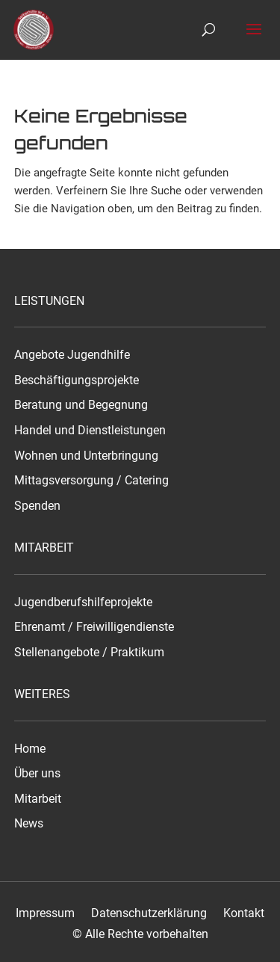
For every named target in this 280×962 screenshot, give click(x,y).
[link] (36, 29)
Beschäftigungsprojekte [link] (76, 380)
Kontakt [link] (243, 913)
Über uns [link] (37, 773)
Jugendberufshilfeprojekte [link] (83, 602)
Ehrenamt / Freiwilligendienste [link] (94, 627)
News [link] (28, 823)
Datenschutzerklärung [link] (149, 913)
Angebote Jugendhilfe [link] (72, 355)
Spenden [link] (37, 506)
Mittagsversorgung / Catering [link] (91, 480)
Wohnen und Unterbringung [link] (86, 456)
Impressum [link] (45, 913)
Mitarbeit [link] (37, 799)
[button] (254, 39)
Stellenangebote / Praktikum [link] (89, 652)
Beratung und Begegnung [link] (81, 405)
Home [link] (30, 749)
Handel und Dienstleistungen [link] (90, 430)
